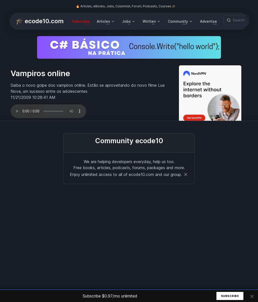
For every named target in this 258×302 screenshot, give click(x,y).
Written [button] (149, 21)
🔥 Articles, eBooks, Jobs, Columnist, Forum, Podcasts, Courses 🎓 (126, 6)
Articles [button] (103, 21)
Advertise (208, 21)
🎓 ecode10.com (39, 21)
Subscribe (81, 21)
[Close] (185, 174)
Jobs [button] (126, 21)
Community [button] (178, 21)
